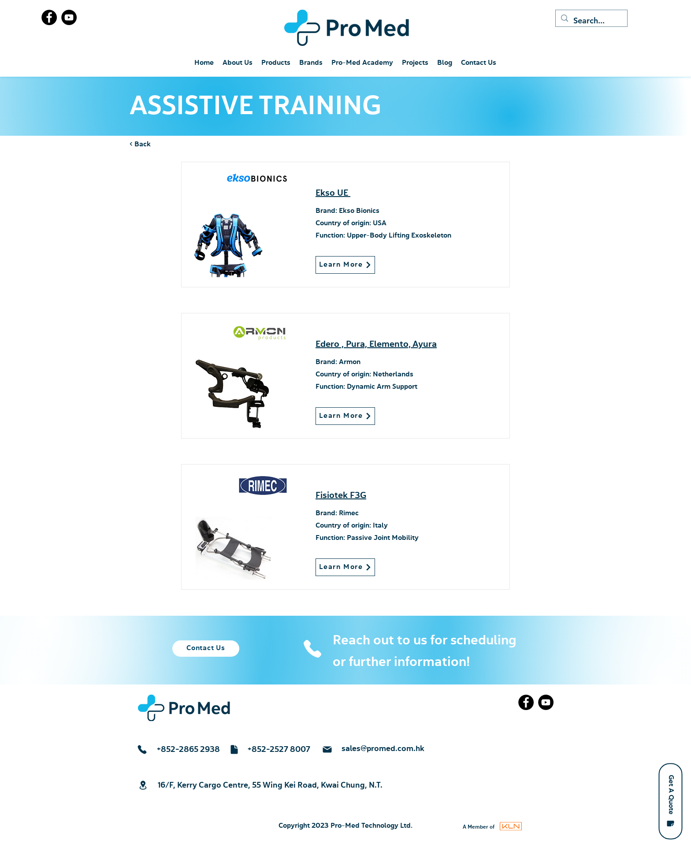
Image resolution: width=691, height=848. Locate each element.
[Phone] (312, 648)
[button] (670, 801)
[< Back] (159, 144)
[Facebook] (49, 17)
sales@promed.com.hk (383, 749)
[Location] (143, 785)
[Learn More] (345, 265)
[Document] (234, 749)
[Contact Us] (205, 648)
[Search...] (591, 20)
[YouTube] (69, 17)
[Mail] (327, 749)
